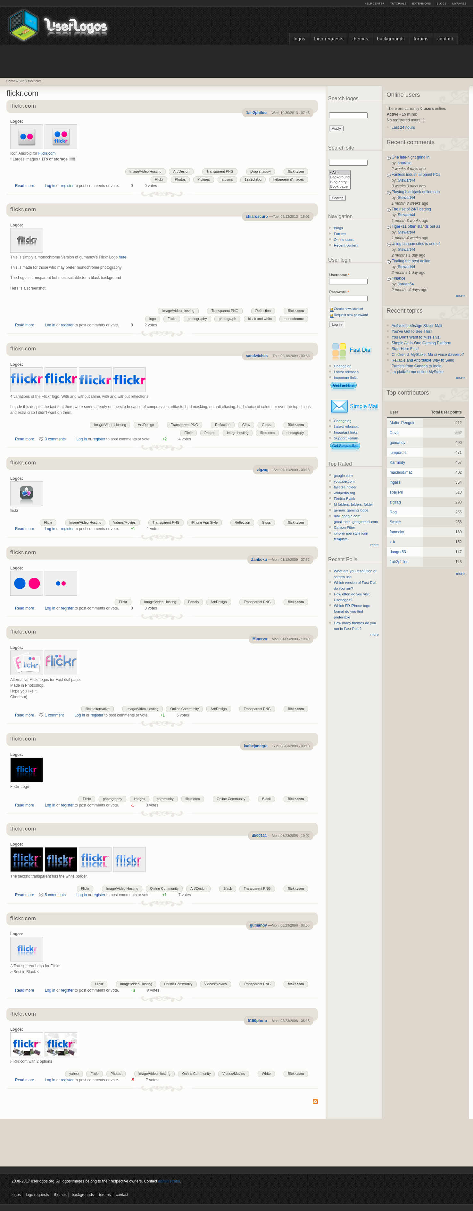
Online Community (184, 709)
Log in (50, 186)
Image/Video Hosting (145, 171)
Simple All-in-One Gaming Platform (421, 343)
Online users (344, 239)
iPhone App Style (204, 522)
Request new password (351, 315)
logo (152, 319)
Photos (180, 179)
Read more (24, 186)
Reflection (263, 311)
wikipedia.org (344, 493)
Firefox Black (344, 499)
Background (339, 177)
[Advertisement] (236, 60)
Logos (299, 39)
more (374, 545)
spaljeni (396, 492)
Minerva (260, 639)
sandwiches (257, 356)
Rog (393, 512)
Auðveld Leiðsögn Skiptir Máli (417, 325)
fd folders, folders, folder (353, 504)
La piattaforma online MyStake (418, 372)
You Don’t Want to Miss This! (416, 337)
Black (266, 799)
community (165, 799)
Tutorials (398, 3)
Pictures (203, 179)
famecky (397, 532)
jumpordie (398, 452)
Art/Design (181, 171)
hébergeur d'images (288, 179)
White (266, 1074)
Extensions (421, 3)
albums (227, 179)
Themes (360, 39)
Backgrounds (391, 39)
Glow (246, 425)
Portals (193, 602)
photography (197, 319)
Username (339, 275)
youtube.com (344, 481)
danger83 (398, 552)
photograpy (295, 433)
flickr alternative (98, 709)
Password (339, 292)
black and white (260, 319)
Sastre (395, 522)
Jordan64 (406, 284)
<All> (339, 172)
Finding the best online (411, 261)
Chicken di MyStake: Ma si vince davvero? (428, 354)
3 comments (55, 439)
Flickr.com (46, 153)
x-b (392, 542)
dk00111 (259, 835)
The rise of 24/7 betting (411, 209)
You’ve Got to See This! (412, 331)
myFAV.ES (459, 3)
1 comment (54, 715)
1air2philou (256, 112)
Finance (398, 278)
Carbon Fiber (344, 527)
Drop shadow (260, 171)
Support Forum (346, 438)
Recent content (346, 245)
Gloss (266, 425)
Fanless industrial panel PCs (416, 174)
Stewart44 (406, 180)
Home (10, 81)
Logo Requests (329, 39)
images (139, 799)
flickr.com (34, 81)
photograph (227, 319)
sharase (404, 163)
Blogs (441, 3)
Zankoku (259, 559)
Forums (421, 39)
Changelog (343, 366)
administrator (169, 1181)
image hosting (237, 433)
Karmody (397, 462)
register (67, 186)
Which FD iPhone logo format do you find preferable (352, 611)
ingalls (395, 482)
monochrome (294, 319)
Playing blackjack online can (416, 192)
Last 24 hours (403, 127)
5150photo (257, 1021)
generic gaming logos (351, 510)
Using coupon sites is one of (416, 243)
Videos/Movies (124, 522)
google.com (343, 476)
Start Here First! (405, 349)
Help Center (374, 3)
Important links (346, 378)
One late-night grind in (410, 157)
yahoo (74, 1074)
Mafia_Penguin (402, 423)
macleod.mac (401, 472)
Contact (445, 39)
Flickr (159, 179)
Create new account (348, 309)
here (122, 257)
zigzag (263, 470)
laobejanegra (256, 746)
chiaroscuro (257, 216)
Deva (394, 432)
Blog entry (339, 182)
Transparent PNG (219, 171)
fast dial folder (345, 487)
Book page (339, 186)
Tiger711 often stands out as (416, 226)
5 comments (55, 895)
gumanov (258, 925)
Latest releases (346, 372)
